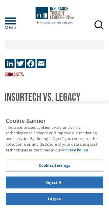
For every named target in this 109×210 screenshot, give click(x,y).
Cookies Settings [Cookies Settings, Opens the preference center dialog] (54, 165)
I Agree (54, 199)
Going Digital (14, 74)
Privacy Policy (75, 150)
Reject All (54, 182)
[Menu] (19, 21)
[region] (54, 156)
